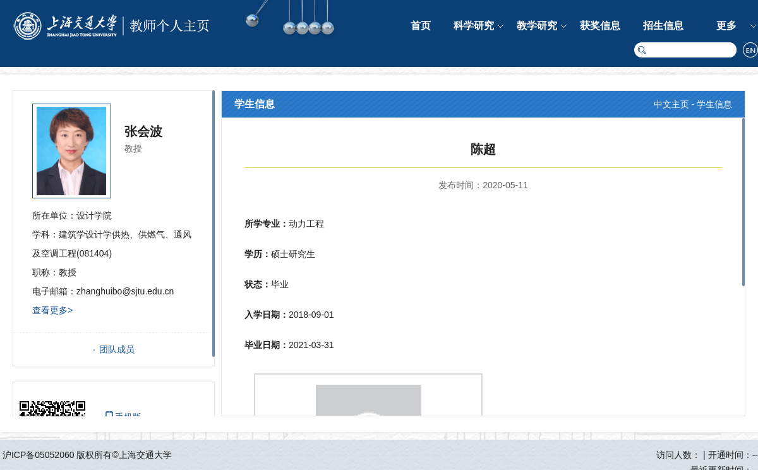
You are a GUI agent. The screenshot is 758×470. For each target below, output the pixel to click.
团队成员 (117, 349)
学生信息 (714, 104)
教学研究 (537, 25)
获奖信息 (600, 25)
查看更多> (52, 310)
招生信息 (663, 25)
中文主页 (671, 104)
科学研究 (474, 25)
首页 (421, 25)
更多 (726, 25)
